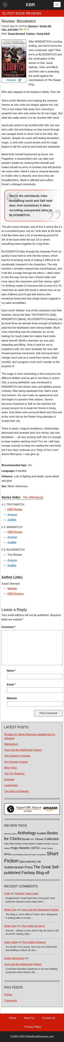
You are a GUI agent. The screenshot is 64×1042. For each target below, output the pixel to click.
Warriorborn (11, 744)
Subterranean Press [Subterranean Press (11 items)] (18, 867)
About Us (28, 1018)
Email (11, 684)
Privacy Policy (33, 1026)
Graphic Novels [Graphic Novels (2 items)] (43, 844)
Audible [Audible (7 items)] (41, 833)
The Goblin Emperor (33, 926)
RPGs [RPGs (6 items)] (8, 854)
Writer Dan (10, 909)
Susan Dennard (16, 33)
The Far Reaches (14, 773)
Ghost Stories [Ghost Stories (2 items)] (28, 844)
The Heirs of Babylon (16, 791)
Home (12, 1018)
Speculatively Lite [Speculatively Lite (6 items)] (30, 861)
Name (11, 670)
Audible (11, 519)
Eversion (9, 779)
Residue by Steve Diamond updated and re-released (30, 736)
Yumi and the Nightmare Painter (23, 750)
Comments (10, 1000)
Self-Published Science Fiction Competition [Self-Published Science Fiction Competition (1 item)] (29, 855)
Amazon (14, 80)
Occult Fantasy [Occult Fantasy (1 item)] (47, 848)
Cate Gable (11, 942)
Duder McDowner (14, 958)
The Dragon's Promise (17, 755)
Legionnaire (11, 785)
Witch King (10, 767)
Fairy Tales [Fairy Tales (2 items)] (9, 844)
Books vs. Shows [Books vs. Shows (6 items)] (33, 839)
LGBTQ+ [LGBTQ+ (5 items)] (35, 847)
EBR (30, 4)
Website (12, 588)
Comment (8, 627)
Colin (7, 893)
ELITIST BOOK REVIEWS (21, 13)
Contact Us (48, 1018)
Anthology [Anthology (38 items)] (26, 833)
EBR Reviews (15, 593)
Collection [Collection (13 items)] (51, 839)
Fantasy (30, 33)
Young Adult (43, 33)
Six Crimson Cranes (16, 761)
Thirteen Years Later (26, 893)
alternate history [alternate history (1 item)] (10, 834)
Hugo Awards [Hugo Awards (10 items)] (20, 848)
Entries (8, 994)
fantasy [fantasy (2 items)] (18, 844)
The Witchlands (33, 497)
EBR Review (14, 509)
